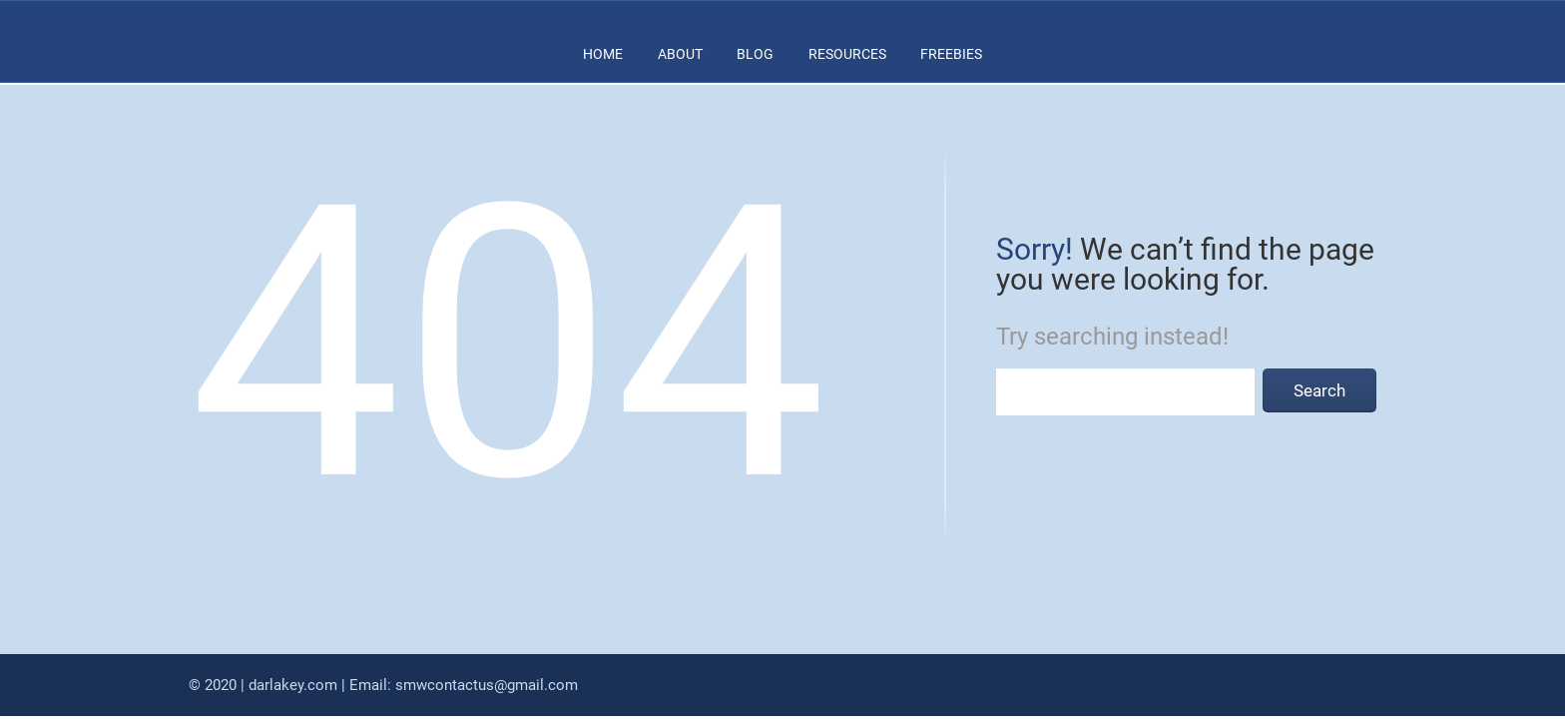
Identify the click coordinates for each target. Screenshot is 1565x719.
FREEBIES (951, 54)
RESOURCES (847, 54)
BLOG (755, 54)
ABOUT (680, 54)
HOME (603, 54)
